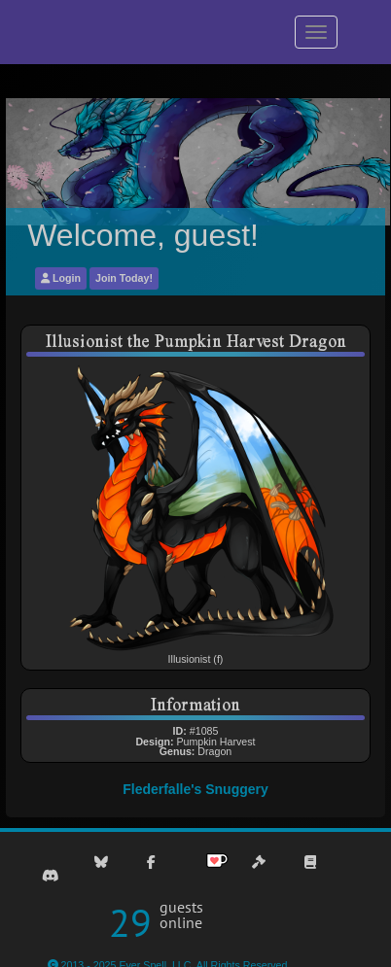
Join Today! (124, 278)
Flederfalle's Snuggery (195, 789)
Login (61, 278)
